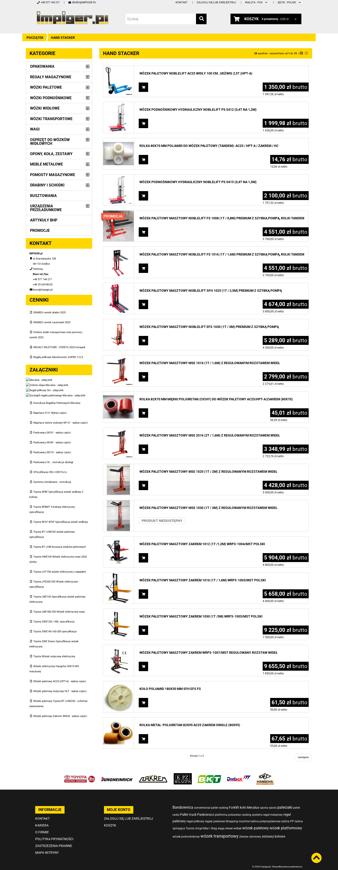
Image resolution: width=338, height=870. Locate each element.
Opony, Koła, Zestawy (51, 154)
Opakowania (42, 66)
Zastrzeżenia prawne (53, 839)
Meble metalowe (46, 164)
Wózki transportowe (51, 119)
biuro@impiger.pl (82, 2)
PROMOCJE (40, 230)
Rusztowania (43, 195)
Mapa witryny (47, 846)
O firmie (42, 825)
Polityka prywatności (54, 832)
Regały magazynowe (50, 77)
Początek (35, 37)
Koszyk (110, 819)
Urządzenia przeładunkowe (46, 208)
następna (303, 757)
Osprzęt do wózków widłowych (50, 142)
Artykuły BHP (43, 220)
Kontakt (182, 2)
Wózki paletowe (46, 87)
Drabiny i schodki (47, 185)
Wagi (35, 129)
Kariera (42, 819)
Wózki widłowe (45, 108)
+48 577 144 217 (48, 2)
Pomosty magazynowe (52, 175)
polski (289, 2)
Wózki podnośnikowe (51, 98)
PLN (256, 2)
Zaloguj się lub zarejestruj (216, 2)
